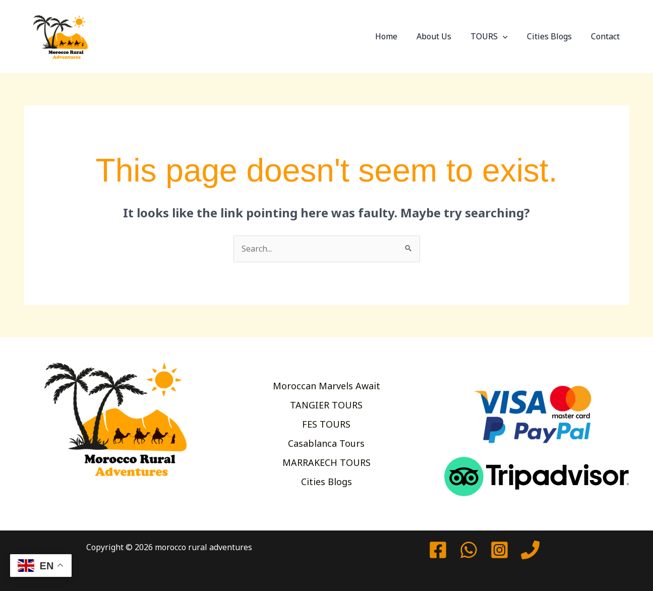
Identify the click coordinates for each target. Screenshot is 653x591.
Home (400, 36)
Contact (606, 36)
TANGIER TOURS (326, 404)
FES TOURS (326, 424)
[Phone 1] (530, 550)
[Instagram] (499, 550)
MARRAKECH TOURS (326, 463)
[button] (510, 36)
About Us (444, 36)
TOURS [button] (496, 36)
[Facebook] (438, 550)
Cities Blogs (553, 36)
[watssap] (468, 550)
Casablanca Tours (326, 444)
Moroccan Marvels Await (326, 384)
